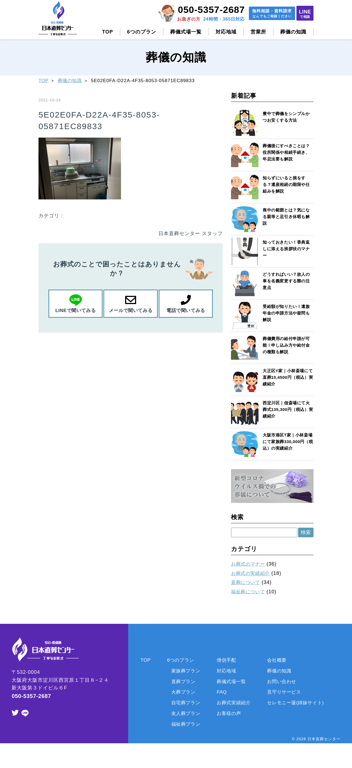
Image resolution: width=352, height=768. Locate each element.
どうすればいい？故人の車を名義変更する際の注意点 (287, 281)
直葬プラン (180, 681)
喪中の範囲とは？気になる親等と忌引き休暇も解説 (287, 217)
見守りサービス (286, 692)
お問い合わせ (283, 681)
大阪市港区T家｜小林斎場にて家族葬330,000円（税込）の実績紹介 (286, 441)
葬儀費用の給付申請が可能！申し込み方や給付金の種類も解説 (287, 345)
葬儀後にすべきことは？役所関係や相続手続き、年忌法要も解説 (287, 152)
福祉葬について (249, 591)
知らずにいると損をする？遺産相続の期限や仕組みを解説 (287, 184)
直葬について (246, 582)
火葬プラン (180, 692)
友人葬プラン (182, 713)
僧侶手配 (225, 660)
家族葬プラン (182, 671)
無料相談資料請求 (264, 14)
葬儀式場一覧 (186, 32)
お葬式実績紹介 (233, 702)
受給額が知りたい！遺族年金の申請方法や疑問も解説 (287, 313)
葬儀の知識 (293, 32)
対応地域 (226, 32)
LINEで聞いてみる (75, 310)
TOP (107, 32)
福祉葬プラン (182, 724)
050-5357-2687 (199, 9)
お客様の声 (228, 713)
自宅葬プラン (182, 702)
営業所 (258, 32)
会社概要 (278, 660)
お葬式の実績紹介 (252, 573)
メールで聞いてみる (130, 310)
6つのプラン (141, 32)
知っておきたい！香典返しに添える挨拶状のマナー (287, 249)
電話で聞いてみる (186, 310)
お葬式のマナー (249, 564)
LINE (302, 13)
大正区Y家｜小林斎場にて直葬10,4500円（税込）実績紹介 (286, 377)
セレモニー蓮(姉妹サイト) (298, 702)
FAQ (220, 692)
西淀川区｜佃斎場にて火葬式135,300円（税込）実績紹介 (287, 409)
